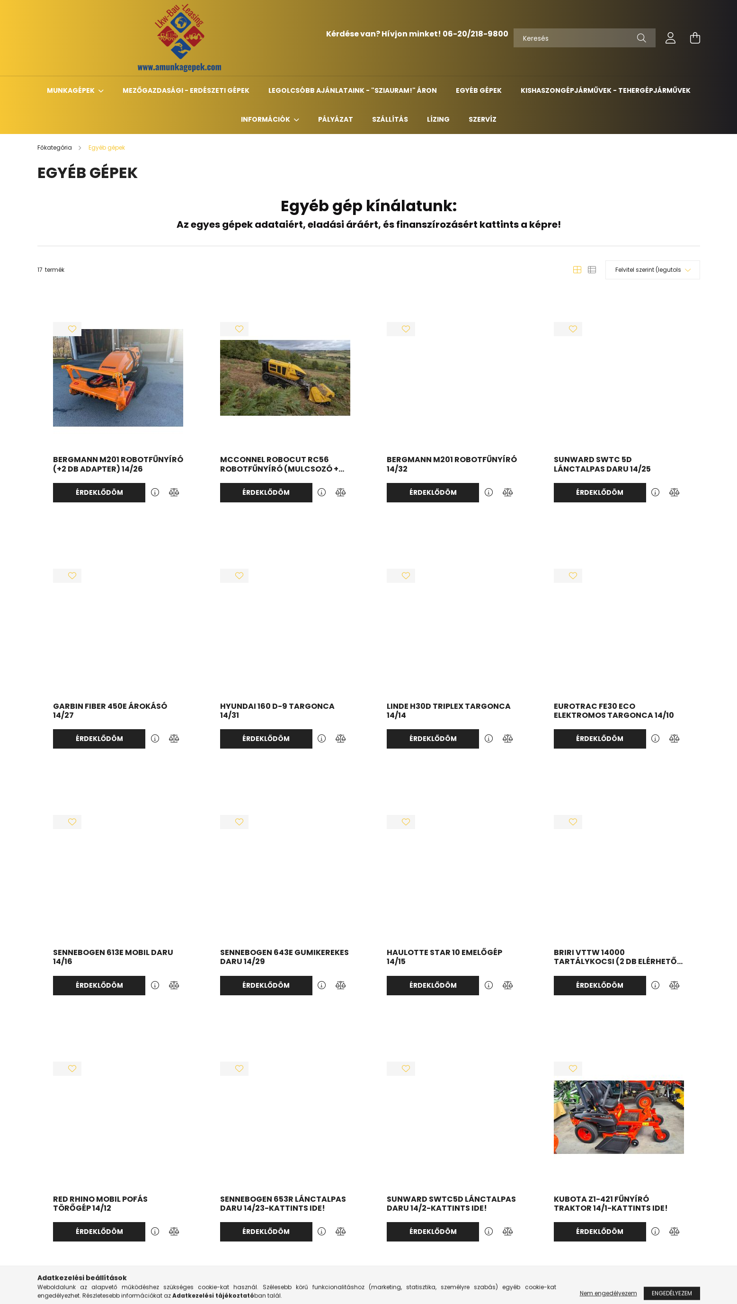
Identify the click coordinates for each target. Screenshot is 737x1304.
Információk (266, 119)
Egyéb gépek (479, 90)
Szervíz (483, 119)
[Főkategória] (55, 147)
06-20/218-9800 (475, 33)
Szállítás (390, 119)
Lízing (438, 119)
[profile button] (670, 37)
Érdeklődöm (99, 492)
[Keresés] (585, 37)
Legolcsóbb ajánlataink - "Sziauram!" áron (352, 90)
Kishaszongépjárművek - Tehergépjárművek (606, 90)
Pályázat (335, 119)
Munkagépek (71, 90)
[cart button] (695, 37)
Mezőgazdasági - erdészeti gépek (186, 90)
